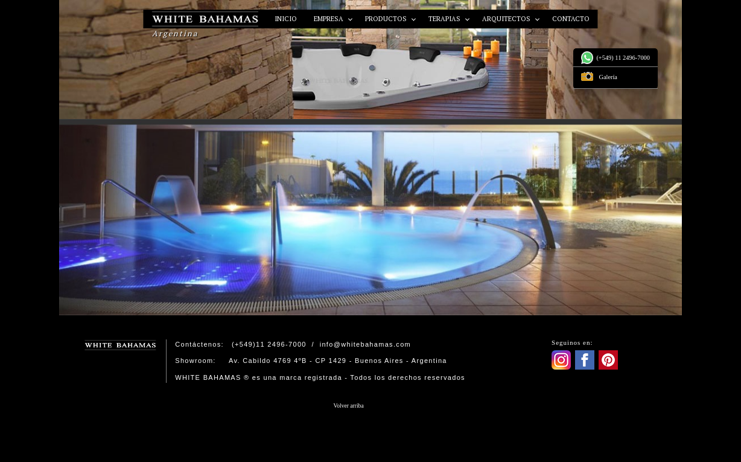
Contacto (571, 18)
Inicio (286, 18)
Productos (387, 18)
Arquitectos (507, 18)
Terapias (445, 18)
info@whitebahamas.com (365, 344)
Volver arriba (349, 405)
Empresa (329, 18)
